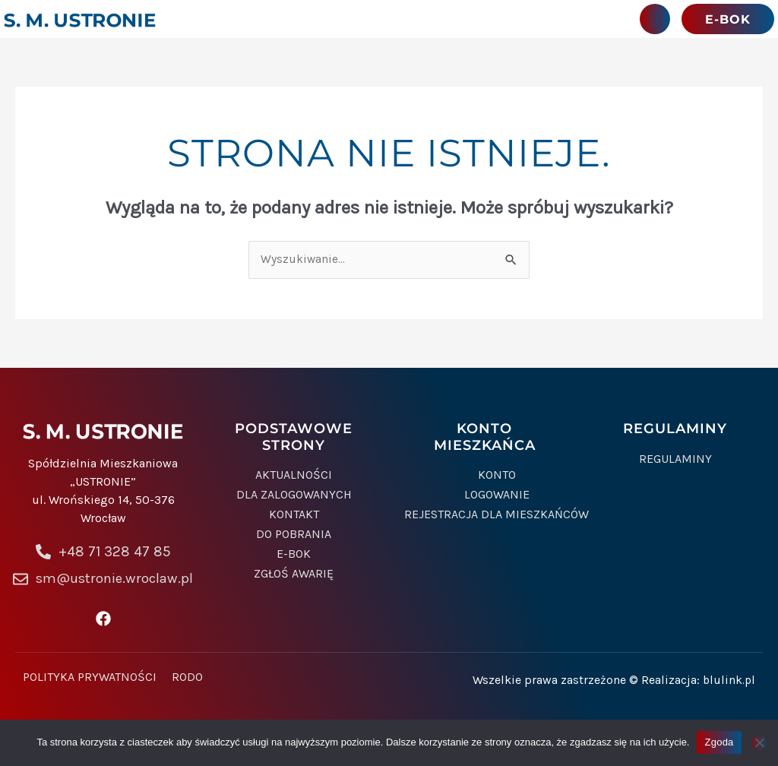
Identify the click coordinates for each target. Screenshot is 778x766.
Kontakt (294, 517)
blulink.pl (728, 682)
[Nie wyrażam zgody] (759, 742)
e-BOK (294, 556)
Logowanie (497, 497)
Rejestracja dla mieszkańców (496, 517)
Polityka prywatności (90, 679)
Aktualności (293, 477)
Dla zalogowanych (294, 497)
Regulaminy (675, 460)
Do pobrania (293, 536)
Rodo (187, 679)
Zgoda (718, 742)
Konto (497, 477)
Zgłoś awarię (294, 576)
